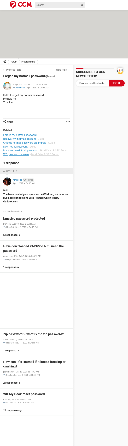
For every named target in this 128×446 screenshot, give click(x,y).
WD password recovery (16, 154)
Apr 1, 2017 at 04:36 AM (37, 87)
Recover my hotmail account (19, 138)
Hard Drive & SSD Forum (54, 150)
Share (10, 121)
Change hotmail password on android (24, 142)
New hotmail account (15, 146)
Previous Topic (13, 70)
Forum (14, 61)
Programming (28, 61)
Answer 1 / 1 (10, 171)
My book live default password (20, 150)
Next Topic (61, 70)
